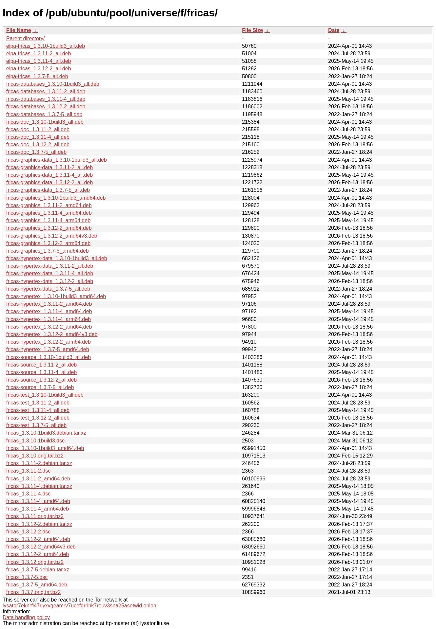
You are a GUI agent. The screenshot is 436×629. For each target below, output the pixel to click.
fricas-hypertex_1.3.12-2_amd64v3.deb (51, 334)
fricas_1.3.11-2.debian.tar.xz (39, 463)
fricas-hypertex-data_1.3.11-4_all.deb (49, 273)
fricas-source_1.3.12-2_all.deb (41, 380)
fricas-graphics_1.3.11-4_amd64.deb (49, 213)
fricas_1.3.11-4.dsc (28, 493)
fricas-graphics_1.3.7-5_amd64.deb (47, 251)
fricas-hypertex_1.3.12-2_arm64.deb (48, 342)
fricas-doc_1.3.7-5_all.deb (36, 152)
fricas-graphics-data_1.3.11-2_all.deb (49, 167)
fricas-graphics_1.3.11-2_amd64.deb (49, 205)
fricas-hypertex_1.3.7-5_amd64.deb (47, 349)
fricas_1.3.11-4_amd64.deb (38, 501)
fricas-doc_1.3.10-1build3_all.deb (45, 122)
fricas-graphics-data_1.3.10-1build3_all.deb (56, 160)
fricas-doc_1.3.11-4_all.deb (37, 137)
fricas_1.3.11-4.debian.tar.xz (39, 486)
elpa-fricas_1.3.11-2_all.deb (38, 53)
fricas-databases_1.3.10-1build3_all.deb (52, 84)
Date (334, 30)
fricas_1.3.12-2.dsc (28, 531)
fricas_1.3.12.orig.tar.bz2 (35, 562)
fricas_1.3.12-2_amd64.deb (38, 539)
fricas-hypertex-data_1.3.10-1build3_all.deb (56, 258)
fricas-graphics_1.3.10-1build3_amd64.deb (56, 198)
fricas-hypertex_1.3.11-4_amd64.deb (49, 311)
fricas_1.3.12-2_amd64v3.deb (41, 546)
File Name (18, 30)
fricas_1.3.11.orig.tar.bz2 (35, 516)
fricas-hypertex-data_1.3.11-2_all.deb (49, 266)
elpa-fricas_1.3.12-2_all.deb (38, 68)
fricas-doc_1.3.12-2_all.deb (37, 144)
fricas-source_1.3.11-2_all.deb (41, 365)
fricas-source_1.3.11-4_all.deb (41, 372)
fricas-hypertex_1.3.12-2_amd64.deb (49, 327)
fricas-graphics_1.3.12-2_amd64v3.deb (51, 236)
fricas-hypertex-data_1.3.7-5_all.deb (48, 289)
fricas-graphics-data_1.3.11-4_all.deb (49, 175)
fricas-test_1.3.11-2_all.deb (37, 402)
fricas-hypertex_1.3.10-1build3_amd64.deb (56, 296)
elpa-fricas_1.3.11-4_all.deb (38, 61)
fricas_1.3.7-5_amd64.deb (36, 584)
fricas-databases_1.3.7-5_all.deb (44, 114)
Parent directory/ (25, 38)
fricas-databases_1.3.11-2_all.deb (45, 91)
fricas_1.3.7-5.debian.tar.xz (37, 569)
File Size (252, 30)
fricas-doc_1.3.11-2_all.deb (37, 129)
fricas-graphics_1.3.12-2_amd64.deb (49, 228)
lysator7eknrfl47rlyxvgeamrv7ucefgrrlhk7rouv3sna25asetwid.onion (79, 605)
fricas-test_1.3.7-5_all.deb (36, 425)
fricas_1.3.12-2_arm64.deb (37, 554)
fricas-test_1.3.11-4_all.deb (37, 410)
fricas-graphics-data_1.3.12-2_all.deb (49, 182)
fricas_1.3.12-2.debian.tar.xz (39, 524)
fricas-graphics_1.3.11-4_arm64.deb (48, 220)
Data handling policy (26, 617)
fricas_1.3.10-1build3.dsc (35, 440)
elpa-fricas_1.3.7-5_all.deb (37, 76)
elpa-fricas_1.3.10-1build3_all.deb (45, 46)
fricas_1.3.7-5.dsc (27, 577)
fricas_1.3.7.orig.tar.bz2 (33, 592)
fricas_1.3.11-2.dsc (28, 471)
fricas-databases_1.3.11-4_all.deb (45, 99)
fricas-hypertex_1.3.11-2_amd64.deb (49, 304)
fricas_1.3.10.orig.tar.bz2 (35, 455)
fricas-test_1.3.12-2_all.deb (37, 418)
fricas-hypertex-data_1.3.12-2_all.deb (49, 281)
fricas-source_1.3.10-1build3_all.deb (48, 357)
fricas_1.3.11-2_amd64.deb (38, 478)
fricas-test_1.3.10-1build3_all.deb (45, 395)
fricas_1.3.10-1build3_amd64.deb (45, 448)
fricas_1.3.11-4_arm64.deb (37, 509)
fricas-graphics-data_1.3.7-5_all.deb (48, 190)
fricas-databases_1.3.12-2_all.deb (45, 106)
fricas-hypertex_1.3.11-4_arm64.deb (48, 319)
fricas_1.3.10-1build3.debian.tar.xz (46, 433)
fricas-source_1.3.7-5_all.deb (40, 387)
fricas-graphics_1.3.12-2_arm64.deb (48, 243)
